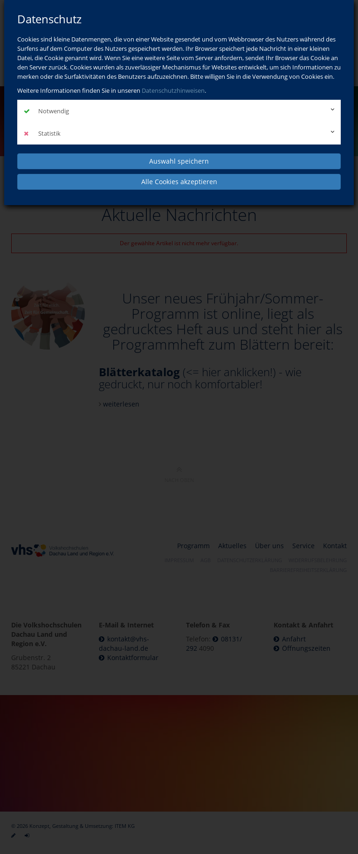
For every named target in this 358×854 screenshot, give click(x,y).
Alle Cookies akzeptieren (179, 181)
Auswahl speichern (179, 161)
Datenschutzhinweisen (173, 90)
